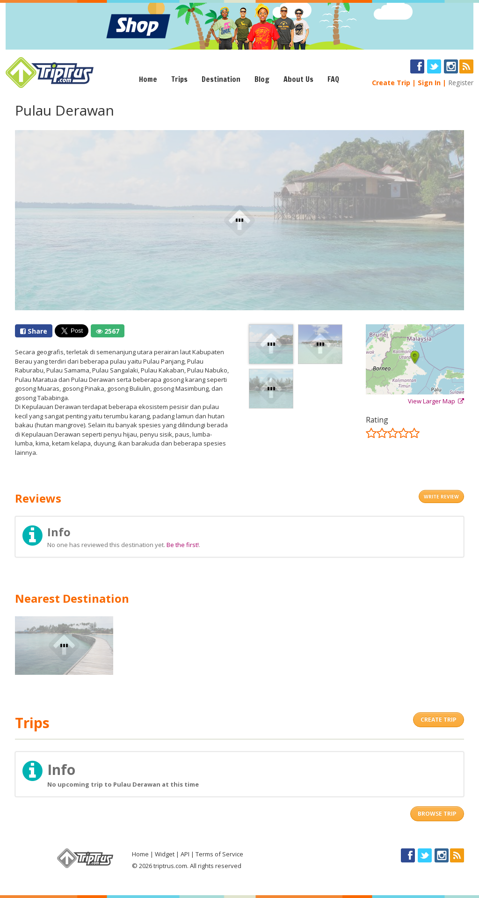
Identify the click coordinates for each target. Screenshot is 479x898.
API (185, 854)
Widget (164, 854)
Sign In (429, 82)
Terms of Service (219, 854)
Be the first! (183, 544)
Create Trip (391, 82)
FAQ (333, 79)
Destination (221, 79)
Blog (261, 79)
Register (460, 82)
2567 (107, 331)
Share (33, 331)
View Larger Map (436, 401)
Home (148, 79)
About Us (298, 79)
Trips (179, 79)
